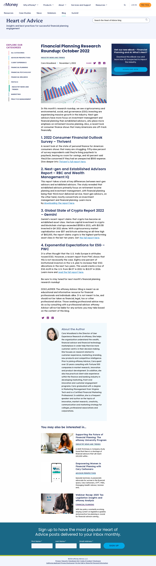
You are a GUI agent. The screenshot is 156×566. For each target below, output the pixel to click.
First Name (36, 541)
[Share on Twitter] (94, 63)
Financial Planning (19, 67)
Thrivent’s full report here (72, 161)
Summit (75, 13)
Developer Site (74, 561)
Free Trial (145, 5)
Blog (64, 13)
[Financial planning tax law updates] (57, 503)
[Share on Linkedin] (99, 63)
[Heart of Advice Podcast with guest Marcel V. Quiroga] (57, 472)
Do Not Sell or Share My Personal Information (92, 563)
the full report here (89, 237)
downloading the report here (59, 203)
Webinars (51, 13)
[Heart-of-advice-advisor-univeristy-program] (57, 443)
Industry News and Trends (20, 88)
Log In (134, 5)
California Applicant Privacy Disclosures (60, 563)
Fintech (14, 82)
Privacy (58, 561)
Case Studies (25, 13)
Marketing (16, 94)
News (39, 13)
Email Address (86, 541)
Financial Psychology (21, 72)
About (61, 5)
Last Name (60, 541)
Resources (100, 5)
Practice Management (21, 99)
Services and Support (81, 5)
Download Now (130, 69)
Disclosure (97, 561)
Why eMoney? (29, 5)
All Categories (17, 53)
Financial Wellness (19, 77)
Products (47, 5)
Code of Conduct (86, 561)
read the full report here (70, 272)
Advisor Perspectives (20, 58)
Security (65, 561)
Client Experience (19, 62)
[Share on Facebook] (104, 63)
